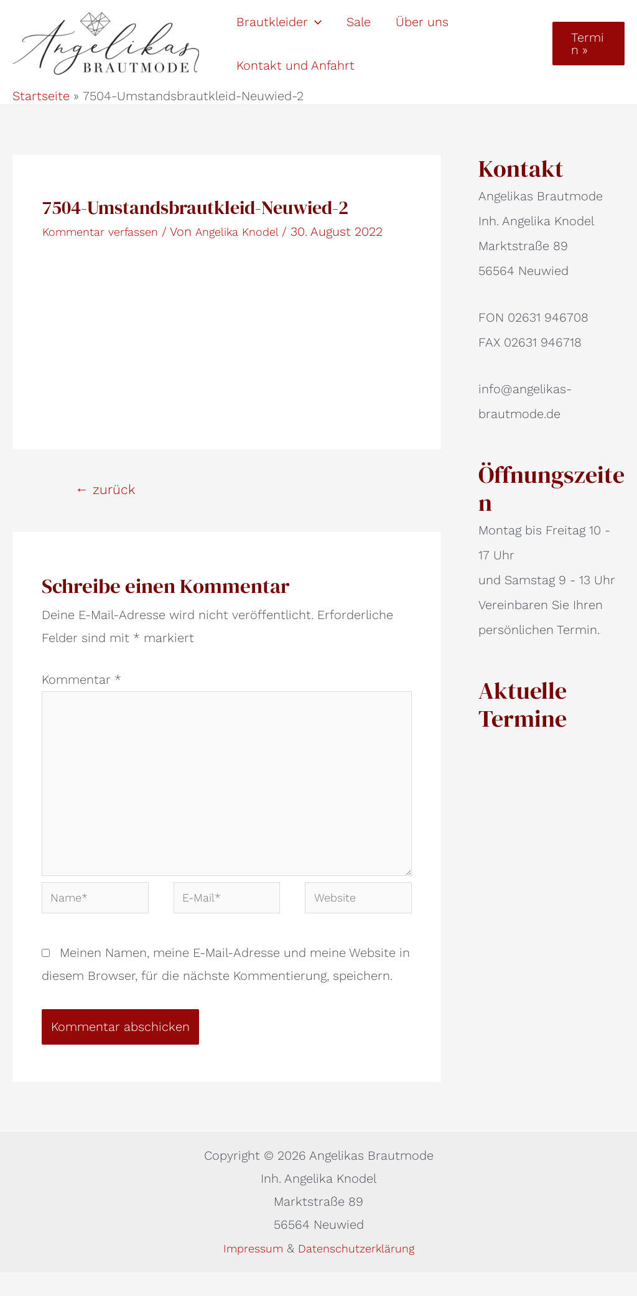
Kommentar (81, 679)
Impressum (249, 1271)
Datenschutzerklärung (359, 1271)
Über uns (422, 21)
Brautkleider (279, 22)
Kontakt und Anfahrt (295, 65)
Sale (358, 21)
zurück (105, 489)
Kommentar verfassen (106, 231)
